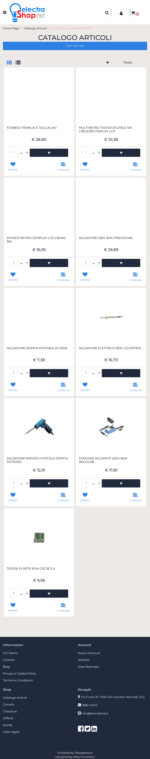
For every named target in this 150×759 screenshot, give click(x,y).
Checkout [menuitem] (10, 711)
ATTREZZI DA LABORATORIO (71, 28)
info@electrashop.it (95, 713)
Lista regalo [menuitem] (11, 732)
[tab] (11, 63)
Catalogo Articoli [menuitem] (15, 698)
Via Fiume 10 (113, 697)
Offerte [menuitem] (8, 718)
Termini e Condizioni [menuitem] (18, 680)
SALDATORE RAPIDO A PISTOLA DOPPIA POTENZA (37, 460)
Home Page (11, 28)
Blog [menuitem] (6, 666)
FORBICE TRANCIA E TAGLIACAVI (32, 128)
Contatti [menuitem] (9, 660)
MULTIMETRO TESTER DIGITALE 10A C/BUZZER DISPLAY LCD (105, 129)
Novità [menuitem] (7, 725)
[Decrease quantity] (21, 153)
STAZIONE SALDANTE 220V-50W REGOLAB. (103, 460)
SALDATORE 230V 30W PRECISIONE (106, 238)
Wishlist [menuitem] (83, 660)
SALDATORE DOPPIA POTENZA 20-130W (37, 348)
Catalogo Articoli (35, 28)
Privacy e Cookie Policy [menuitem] (19, 673)
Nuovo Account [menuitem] (89, 653)
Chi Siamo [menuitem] (10, 653)
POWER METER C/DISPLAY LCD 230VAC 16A (36, 239)
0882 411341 (89, 705)
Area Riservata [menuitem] (88, 666)
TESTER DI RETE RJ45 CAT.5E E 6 (31, 568)
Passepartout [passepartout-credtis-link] (83, 753)
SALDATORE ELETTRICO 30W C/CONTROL (110, 348)
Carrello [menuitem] (8, 704)
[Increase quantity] (27, 153)
